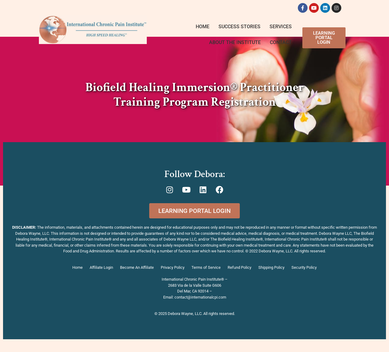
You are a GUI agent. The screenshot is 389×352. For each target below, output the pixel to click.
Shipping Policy (271, 267)
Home (202, 26)
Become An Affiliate (137, 267)
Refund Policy (239, 267)
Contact (281, 42)
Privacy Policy (172, 267)
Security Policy (304, 267)
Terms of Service (206, 267)
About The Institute (235, 42)
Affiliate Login (101, 267)
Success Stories (239, 26)
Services (281, 26)
